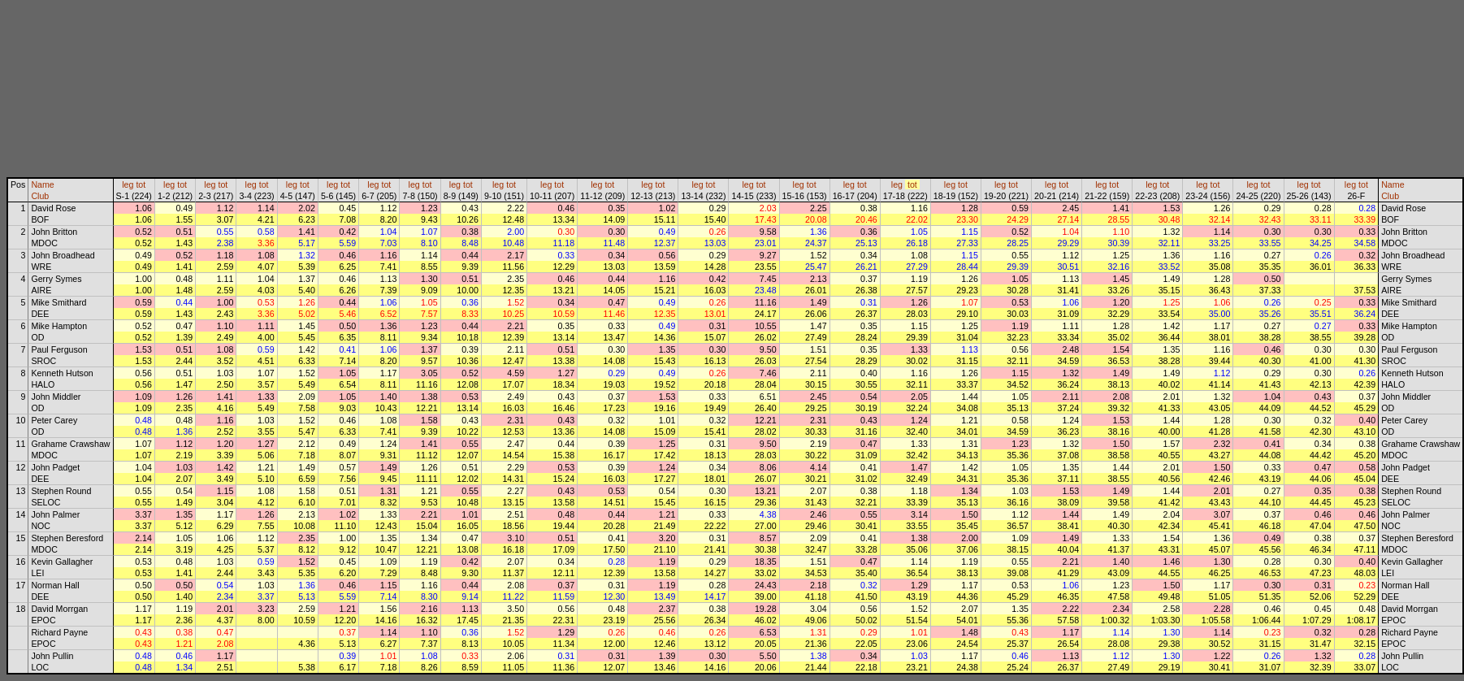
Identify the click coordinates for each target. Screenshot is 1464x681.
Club (40, 196)
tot (140, 184)
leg (127, 184)
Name (42, 184)
